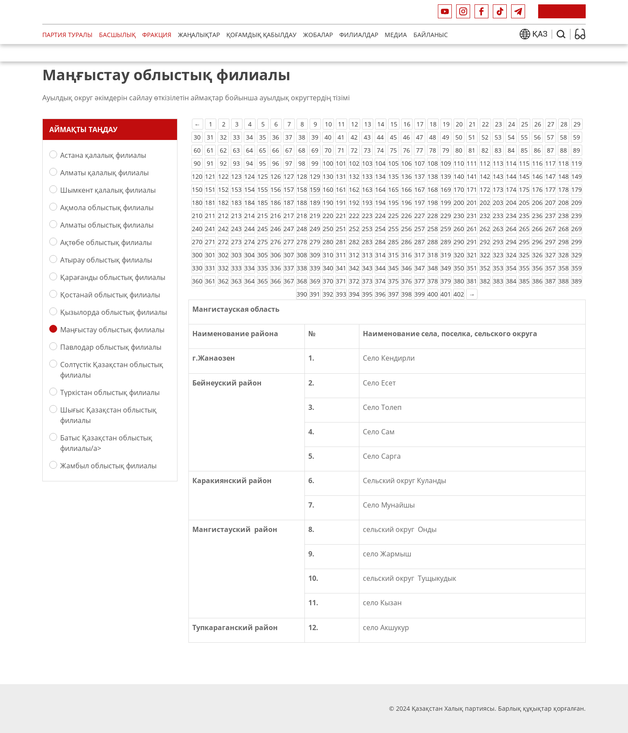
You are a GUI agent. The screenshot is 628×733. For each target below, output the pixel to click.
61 (210, 150)
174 (511, 189)
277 (288, 242)
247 (288, 229)
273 (236, 242)
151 (210, 189)
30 (197, 137)
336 (275, 268)
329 (576, 255)
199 (445, 202)
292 (485, 242)
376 (406, 281)
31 (210, 137)
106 (406, 163)
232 (485, 215)
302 (223, 255)
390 (302, 294)
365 (262, 281)
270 (197, 242)
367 (288, 281)
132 (354, 176)
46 (406, 137)
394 (354, 294)
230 (459, 215)
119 (576, 163)
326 (537, 255)
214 (249, 215)
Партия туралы (67, 35)
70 (327, 150)
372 (354, 281)
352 (485, 268)
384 (511, 281)
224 (380, 215)
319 (445, 255)
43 (367, 137)
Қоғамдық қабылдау (261, 35)
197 (419, 202)
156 (275, 189)
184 (249, 202)
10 (328, 124)
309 (315, 255)
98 (301, 163)
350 (459, 268)
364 (249, 281)
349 (445, 268)
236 (537, 215)
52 (484, 137)
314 (380, 255)
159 (315, 189)
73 (367, 150)
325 (524, 255)
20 (459, 124)
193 (367, 202)
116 (537, 163)
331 (210, 268)
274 (249, 242)
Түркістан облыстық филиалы (110, 392)
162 (354, 189)
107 (419, 163)
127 (288, 176)
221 (341, 215)
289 (445, 242)
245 (262, 229)
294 (511, 242)
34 (249, 137)
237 (550, 215)
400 (432, 294)
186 (275, 202)
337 (288, 268)
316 (406, 255)
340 (328, 268)
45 (393, 137)
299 (576, 242)
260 (459, 229)
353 (498, 268)
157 (288, 189)
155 (262, 189)
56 (537, 137)
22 (485, 124)
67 (288, 150)
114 (511, 163)
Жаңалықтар (199, 35)
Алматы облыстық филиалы (107, 224)
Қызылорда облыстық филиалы (113, 312)
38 (301, 137)
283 (367, 242)
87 (550, 150)
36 (275, 137)
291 (472, 242)
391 (315, 294)
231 (472, 215)
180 (197, 202)
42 (354, 137)
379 (445, 281)
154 (249, 189)
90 (197, 163)
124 (249, 176)
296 (537, 242)
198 (432, 202)
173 (498, 189)
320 (459, 255)
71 (341, 150)
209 (576, 202)
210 (197, 215)
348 (432, 268)
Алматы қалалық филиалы (104, 172)
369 (315, 281)
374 (380, 281)
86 (537, 150)
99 (314, 163)
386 (537, 281)
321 (472, 255)
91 (210, 163)
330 (197, 268)
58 (563, 137)
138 (432, 176)
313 (367, 255)
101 (341, 163)
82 (484, 150)
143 (498, 176)
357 (550, 268)
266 (537, 229)
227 (419, 215)
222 (354, 215)
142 (485, 176)
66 (275, 150)
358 (563, 268)
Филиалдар (358, 35)
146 (537, 176)
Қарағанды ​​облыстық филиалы (112, 277)
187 (288, 202)
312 (354, 255)
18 (433, 124)
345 (393, 268)
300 (197, 255)
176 (537, 189)
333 (236, 268)
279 (315, 242)
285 (393, 242)
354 (511, 268)
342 (354, 268)
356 (537, 268)
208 (563, 202)
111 (472, 163)
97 (288, 163)
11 (341, 124)
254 (380, 229)
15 (393, 124)
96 (275, 163)
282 (354, 242)
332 (223, 268)
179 (576, 189)
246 (275, 229)
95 (262, 163)
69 (314, 150)
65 (262, 150)
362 (223, 281)
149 (576, 176)
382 (485, 281)
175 (524, 189)
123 (236, 176)
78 (432, 150)
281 (341, 242)
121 (210, 176)
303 (236, 255)
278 (302, 242)
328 (563, 255)
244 (249, 229)
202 (485, 202)
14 (380, 124)
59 (576, 137)
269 (576, 229)
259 (445, 229)
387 (550, 281)
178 (563, 189)
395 (367, 294)
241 (210, 229)
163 (367, 189)
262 (485, 229)
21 (472, 124)
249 (315, 229)
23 (498, 124)
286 (406, 242)
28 (563, 124)
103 (367, 163)
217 (288, 215)
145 (524, 176)
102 (354, 163)
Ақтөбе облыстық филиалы (106, 242)
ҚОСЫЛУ (562, 11)
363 (236, 281)
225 (393, 215)
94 (249, 163)
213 (236, 215)
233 (498, 215)
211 (210, 215)
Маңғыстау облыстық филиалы (112, 329)
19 (446, 124)
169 (445, 189)
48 (432, 137)
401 (445, 294)
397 (393, 294)
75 (393, 150)
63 (236, 150)
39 (314, 137)
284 (380, 242)
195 (393, 202)
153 (236, 189)
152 (223, 189)
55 (524, 137)
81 (471, 150)
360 (197, 281)
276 (275, 242)
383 (498, 281)
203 (498, 202)
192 (354, 202)
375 (393, 281)
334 (249, 268)
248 (302, 229)
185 (262, 202)
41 (341, 137)
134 (380, 176)
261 (472, 229)
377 (419, 281)
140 (459, 176)
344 (380, 268)
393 (341, 294)
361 (210, 281)
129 (315, 176)
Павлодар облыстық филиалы (110, 346)
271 (210, 242)
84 (511, 150)
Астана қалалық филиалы (103, 155)
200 (459, 202)
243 (236, 229)
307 (288, 255)
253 (367, 229)
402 (459, 294)
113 (498, 163)
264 (511, 229)
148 (563, 176)
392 (328, 294)
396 (380, 294)
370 (328, 281)
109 (445, 163)
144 (511, 176)
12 (354, 124)
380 (459, 281)
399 (419, 294)
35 (262, 137)
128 (302, 176)
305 (262, 255)
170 (459, 189)
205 (524, 202)
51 (471, 137)
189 (315, 202)
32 (223, 137)
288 (432, 242)
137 (419, 176)
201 (472, 202)
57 (550, 137)
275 (262, 242)
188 (302, 202)
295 (524, 242)
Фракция (156, 35)
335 (262, 268)
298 (563, 242)
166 (406, 189)
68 (301, 150)
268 (563, 229)
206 (537, 202)
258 (432, 229)
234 (511, 215)
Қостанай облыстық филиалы (110, 294)
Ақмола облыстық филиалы (107, 207)
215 (262, 215)
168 (432, 189)
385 (524, 281)
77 (419, 150)
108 (432, 163)
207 (550, 202)
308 (302, 255)
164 (380, 189)
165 (393, 189)
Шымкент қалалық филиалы (108, 189)
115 (524, 163)
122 (223, 176)
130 (328, 176)
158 (302, 189)
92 (223, 163)
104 (380, 163)
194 (380, 202)
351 (472, 268)
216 (275, 215)
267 (550, 229)
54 (511, 137)
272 (223, 242)
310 (328, 255)
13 (367, 124)
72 (354, 150)
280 (328, 242)
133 (367, 176)
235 (524, 215)
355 (524, 268)
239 (576, 215)
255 (393, 229)
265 (524, 229)
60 (197, 150)
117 (550, 163)
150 (197, 189)
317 (419, 255)
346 (406, 268)
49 (445, 137)
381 (472, 281)
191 (341, 202)
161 (341, 189)
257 (419, 229)
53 (498, 137)
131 (341, 176)
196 (406, 202)
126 (275, 176)
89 (576, 150)
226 (406, 215)
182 (223, 202)
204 (511, 202)
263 (498, 229)
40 (327, 137)
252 (354, 229)
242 (223, 229)
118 (563, 163)
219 (315, 215)
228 (432, 215)
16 (406, 124)
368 (302, 281)
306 (275, 255)
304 (249, 255)
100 (328, 163)
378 (432, 281)
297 (550, 242)
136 (406, 176)
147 (550, 176)
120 (197, 176)
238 (563, 215)
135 (393, 176)
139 (445, 176)
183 (236, 202)
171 (472, 189)
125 (262, 176)
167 (419, 189)
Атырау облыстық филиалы (106, 259)
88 (563, 150)
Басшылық (117, 35)
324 (511, 255)
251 (341, 229)
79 (445, 150)
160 (328, 189)
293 (498, 242)
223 (367, 215)
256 (406, 229)
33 (236, 137)
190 (328, 202)
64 (249, 150)
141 (472, 176)
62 (223, 150)
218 (302, 215)
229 (445, 215)
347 (419, 268)
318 (432, 255)
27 (550, 124)
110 (459, 163)
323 (498, 255)
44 (380, 137)
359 (576, 268)
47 (419, 137)
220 (328, 215)
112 (485, 163)
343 (367, 268)
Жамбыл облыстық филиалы (108, 465)
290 (459, 242)
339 (315, 268)
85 (524, 150)
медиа (396, 35)
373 (367, 281)
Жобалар (318, 35)
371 (341, 281)
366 (275, 281)
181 (210, 202)
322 (485, 255)
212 (223, 215)
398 (406, 294)
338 (302, 268)
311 (341, 255)
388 (563, 281)
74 (380, 150)
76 (406, 150)
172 (485, 189)
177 (550, 189)
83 (498, 150)
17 (419, 124)
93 (236, 163)
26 (537, 124)
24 (511, 124)
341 (341, 268)
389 (576, 281)
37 (288, 137)
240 (197, 229)
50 (458, 137)
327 (550, 255)
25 (524, 124)
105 (393, 163)
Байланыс (430, 35)
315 (393, 255)
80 (458, 150)
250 (328, 229)
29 (576, 124)
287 (419, 242)
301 (210, 255)
